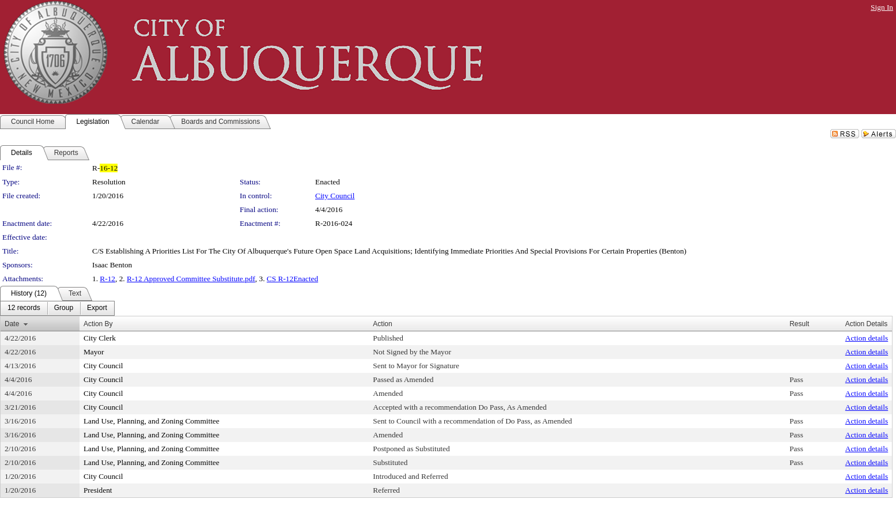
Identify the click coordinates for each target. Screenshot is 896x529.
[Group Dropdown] (63, 308)
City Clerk (100, 338)
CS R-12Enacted (292, 278)
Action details (866, 338)
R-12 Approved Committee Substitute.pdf (191, 278)
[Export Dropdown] (97, 308)
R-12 (107, 278)
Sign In (882, 7)
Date (12, 324)
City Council (335, 195)
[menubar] (57, 308)
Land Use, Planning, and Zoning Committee (152, 421)
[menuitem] (24, 308)
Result (799, 324)
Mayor (94, 351)
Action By (98, 324)
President (98, 490)
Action (382, 324)
